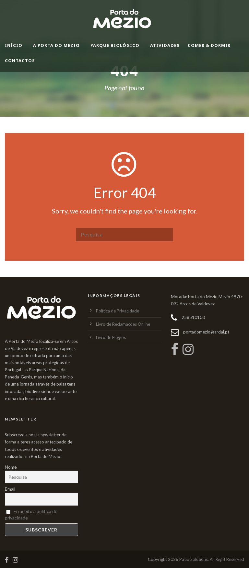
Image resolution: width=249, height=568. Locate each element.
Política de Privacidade (117, 310)
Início (13, 45)
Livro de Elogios (111, 337)
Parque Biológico (114, 45)
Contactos (20, 60)
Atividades (165, 45)
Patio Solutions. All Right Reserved (211, 559)
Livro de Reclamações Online (123, 324)
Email (10, 489)
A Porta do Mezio (56, 45)
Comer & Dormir (209, 45)
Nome (11, 467)
